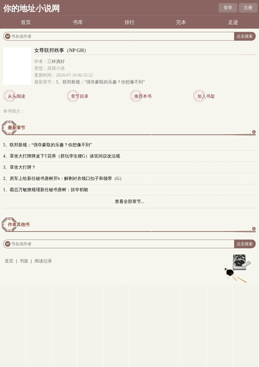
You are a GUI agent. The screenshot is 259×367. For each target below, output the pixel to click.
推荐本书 (143, 96)
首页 (26, 22)
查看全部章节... (129, 201)
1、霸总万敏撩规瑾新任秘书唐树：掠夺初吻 (45, 189)
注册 (248, 7)
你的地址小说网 (31, 8)
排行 (129, 22)
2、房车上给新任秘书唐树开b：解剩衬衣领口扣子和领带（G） (63, 178)
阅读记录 (43, 261)
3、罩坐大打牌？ (19, 167)
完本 (181, 22)
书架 (24, 261)
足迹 (233, 22)
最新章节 (16, 127)
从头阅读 (16, 96)
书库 (78, 22)
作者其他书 (19, 224)
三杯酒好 (56, 61)
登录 (228, 7)
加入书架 (206, 96)
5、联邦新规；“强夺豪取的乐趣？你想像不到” (100, 82)
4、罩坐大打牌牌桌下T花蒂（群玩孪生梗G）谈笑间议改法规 (61, 156)
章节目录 (79, 96)
